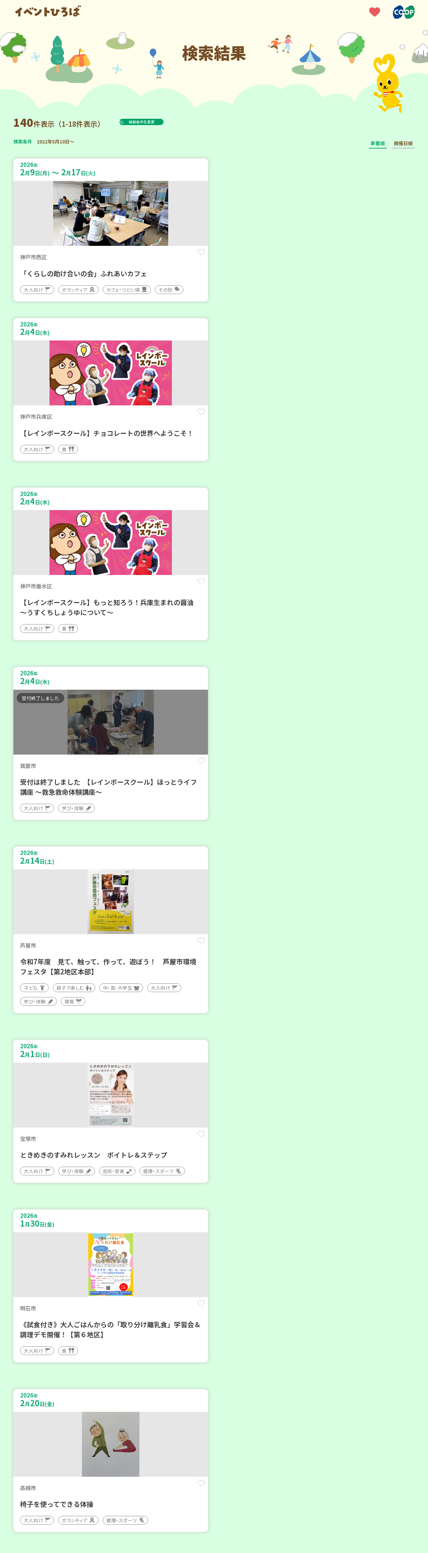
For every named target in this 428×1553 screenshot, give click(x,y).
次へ (254, 1351)
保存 (124, 258)
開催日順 (403, 143)
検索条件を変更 (158, 122)
